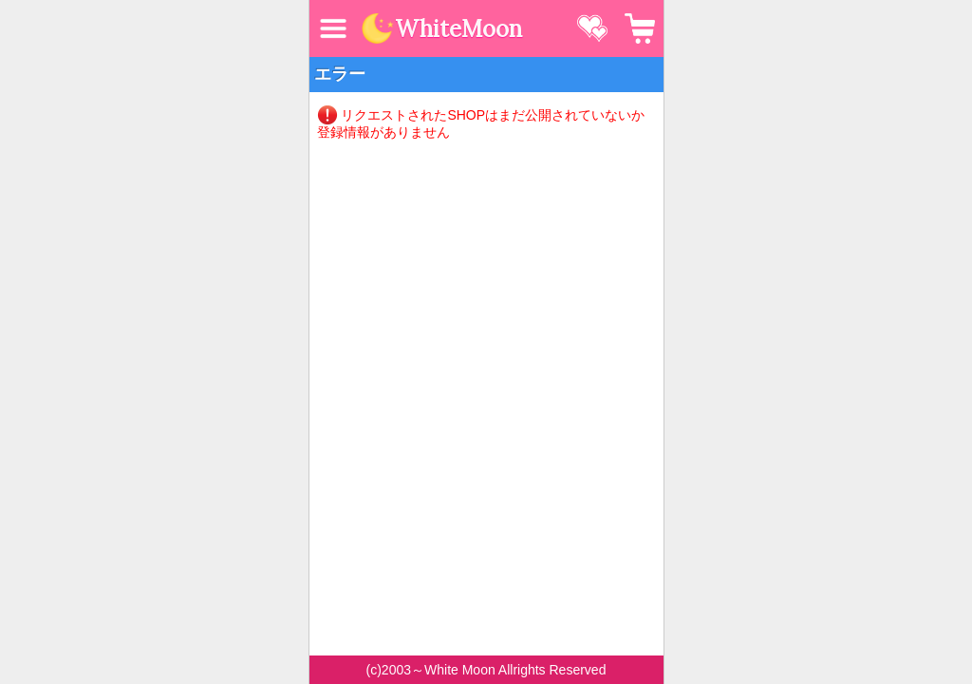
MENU (333, 28)
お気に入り (592, 28)
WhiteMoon (458, 29)
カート (640, 28)
